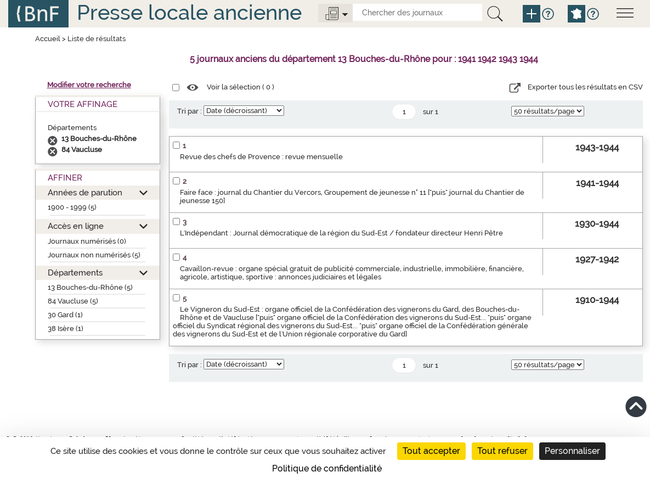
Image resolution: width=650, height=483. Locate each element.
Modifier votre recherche (89, 85)
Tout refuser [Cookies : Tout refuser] (502, 451)
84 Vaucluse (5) (73, 301)
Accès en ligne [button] (76, 226)
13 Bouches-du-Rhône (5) (90, 287)
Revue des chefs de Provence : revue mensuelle (261, 157)
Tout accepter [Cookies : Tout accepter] (431, 451)
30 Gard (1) (65, 315)
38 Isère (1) (65, 328)
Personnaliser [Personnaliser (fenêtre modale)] (572, 451)
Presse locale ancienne (189, 12)
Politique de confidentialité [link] (327, 468)
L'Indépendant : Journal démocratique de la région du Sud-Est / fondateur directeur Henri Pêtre (341, 233)
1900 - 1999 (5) (72, 207)
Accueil (47, 39)
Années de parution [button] (85, 192)
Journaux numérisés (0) (87, 241)
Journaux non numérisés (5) (94, 255)
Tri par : (189, 111)
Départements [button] (75, 272)
